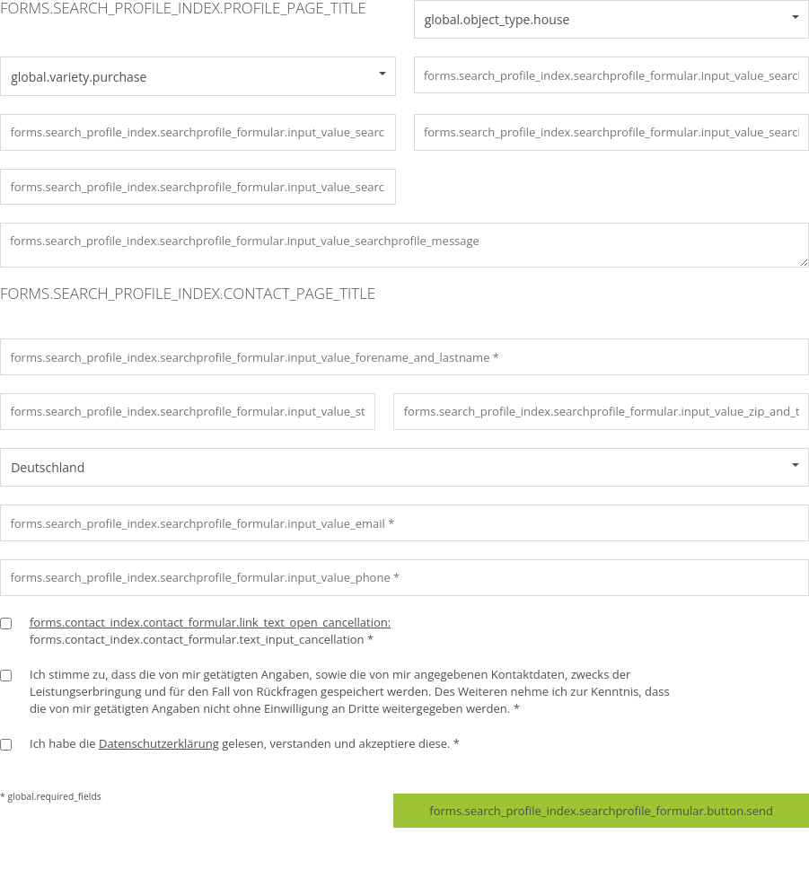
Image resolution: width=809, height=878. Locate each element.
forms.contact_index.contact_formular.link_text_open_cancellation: (210, 622)
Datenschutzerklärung (159, 743)
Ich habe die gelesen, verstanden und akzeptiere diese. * (245, 743)
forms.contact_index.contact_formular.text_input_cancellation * (210, 630)
